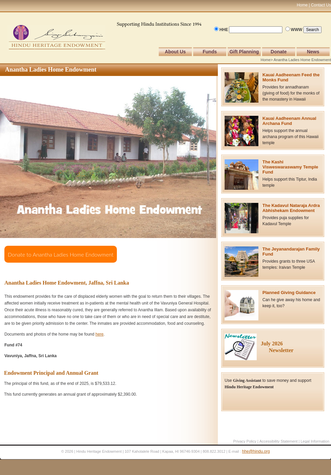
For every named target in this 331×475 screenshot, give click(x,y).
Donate (278, 51)
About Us (175, 51)
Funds (210, 51)
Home (266, 60)
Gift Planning (244, 51)
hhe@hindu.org (256, 451)
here (100, 334)
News (313, 51)
